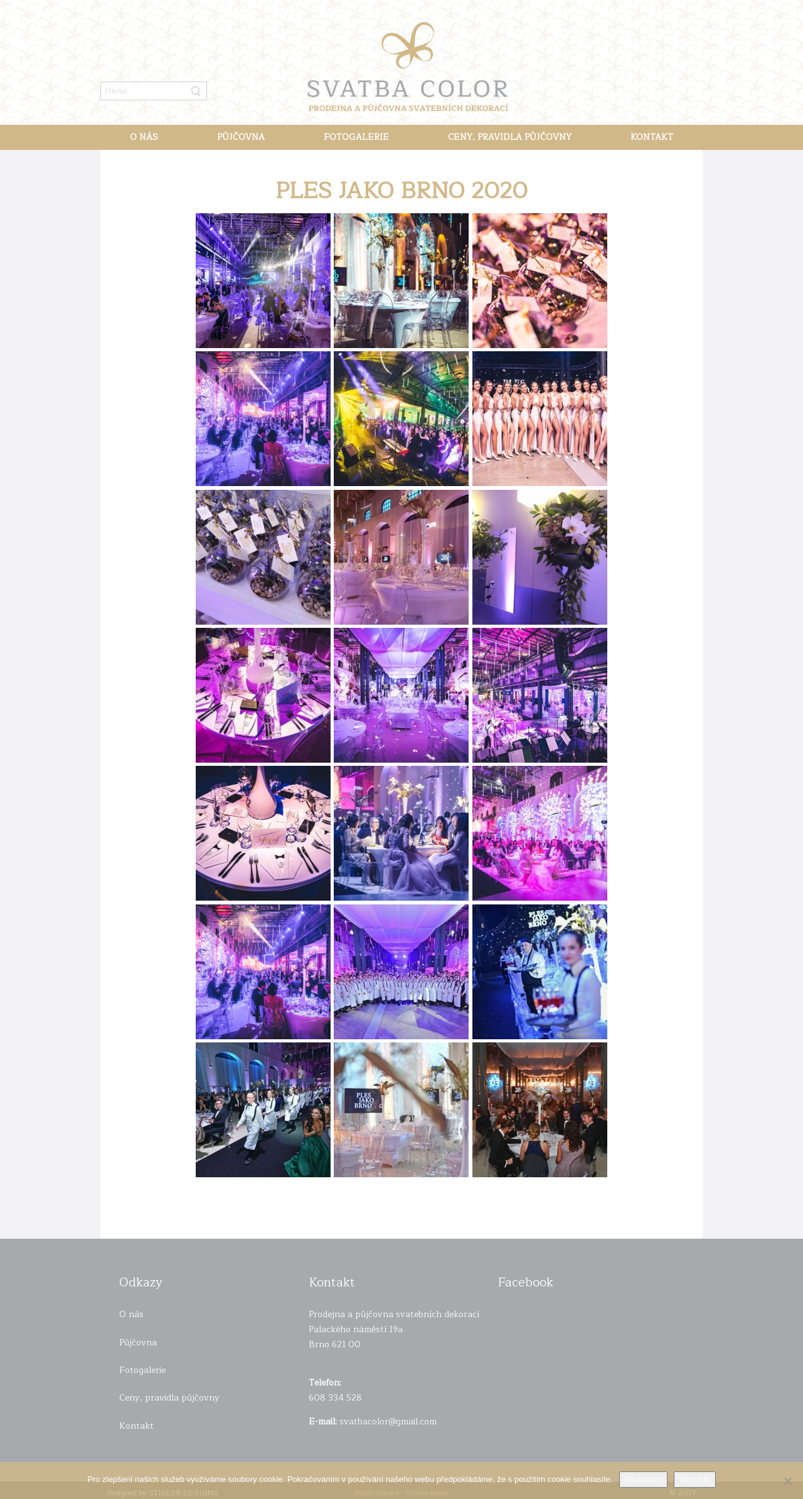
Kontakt (136, 1426)
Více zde (695, 1479)
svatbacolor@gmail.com (388, 1421)
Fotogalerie (142, 1370)
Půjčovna (138, 1342)
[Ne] (787, 1481)
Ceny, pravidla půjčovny (169, 1397)
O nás (131, 1314)
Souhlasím (643, 1479)
